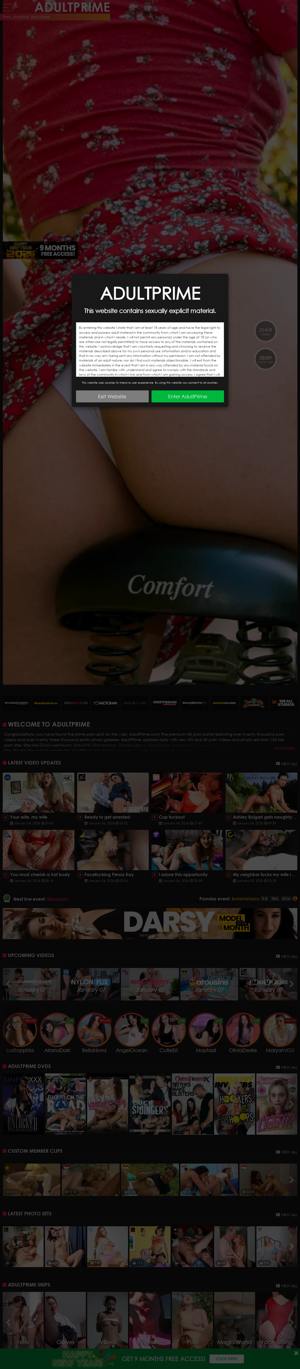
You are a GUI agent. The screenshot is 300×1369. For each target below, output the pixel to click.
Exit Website (112, 396)
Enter (187, 396)
